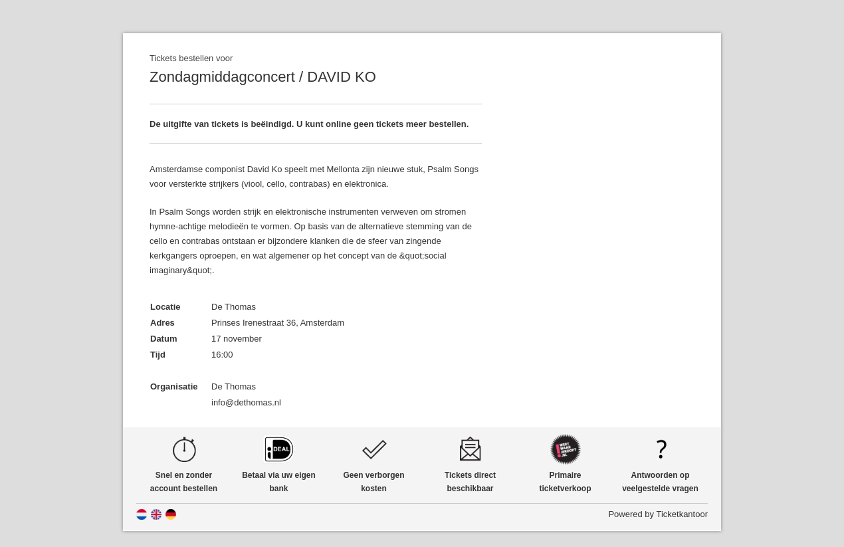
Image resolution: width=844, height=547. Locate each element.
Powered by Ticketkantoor (658, 514)
